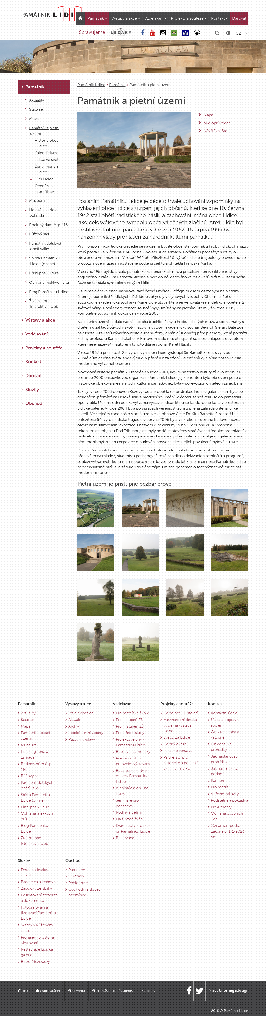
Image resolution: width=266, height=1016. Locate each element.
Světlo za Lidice (176, 737)
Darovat (239, 18)
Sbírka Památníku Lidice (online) (42, 261)
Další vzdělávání (129, 819)
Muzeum (35, 200)
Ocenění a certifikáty (42, 188)
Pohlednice (78, 882)
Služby (30, 389)
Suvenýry (76, 876)
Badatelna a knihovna (39, 881)
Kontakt (219, 18)
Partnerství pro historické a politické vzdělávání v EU (181, 763)
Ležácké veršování (179, 750)
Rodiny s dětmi (129, 812)
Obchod (32, 403)
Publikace (76, 869)
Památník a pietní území (42, 131)
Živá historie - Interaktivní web (41, 303)
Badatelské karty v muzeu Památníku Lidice (131, 776)
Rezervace (125, 838)
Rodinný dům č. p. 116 (46, 224)
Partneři (217, 780)
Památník (97, 18)
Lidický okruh (174, 744)
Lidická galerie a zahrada (41, 212)
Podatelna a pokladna (229, 800)
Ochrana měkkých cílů (47, 282)
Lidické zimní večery (85, 732)
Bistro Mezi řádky (35, 961)
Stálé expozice (81, 713)
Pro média (220, 787)
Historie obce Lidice (44, 143)
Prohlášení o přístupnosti (113, 991)
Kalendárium (43, 152)
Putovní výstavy (81, 739)
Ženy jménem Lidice (44, 169)
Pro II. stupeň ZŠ (130, 726)
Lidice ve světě (45, 159)
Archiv (73, 726)
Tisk (23, 991)
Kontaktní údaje (224, 713)
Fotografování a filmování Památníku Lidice (38, 913)
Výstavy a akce (125, 18)
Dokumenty (221, 807)
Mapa (32, 118)
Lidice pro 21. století (180, 713)
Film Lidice (42, 179)
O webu (76, 991)
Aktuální (75, 719)
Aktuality (34, 100)
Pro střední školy (130, 732)
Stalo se (34, 109)
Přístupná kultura (42, 273)
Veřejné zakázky (225, 793)
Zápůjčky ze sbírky (36, 888)
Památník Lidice (91, 84)
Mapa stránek (48, 991)
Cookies (148, 991)
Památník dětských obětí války (43, 246)
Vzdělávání (156, 18)
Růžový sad (37, 234)
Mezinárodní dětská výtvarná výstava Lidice (180, 725)
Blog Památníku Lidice (46, 291)
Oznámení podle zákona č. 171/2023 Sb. (227, 831)
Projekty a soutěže (189, 18)
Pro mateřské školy (132, 713)
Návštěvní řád (215, 131)
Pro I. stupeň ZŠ (129, 719)
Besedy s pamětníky (133, 751)
